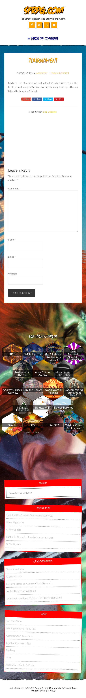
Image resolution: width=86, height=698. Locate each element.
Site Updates (50, 111)
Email (12, 256)
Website (12, 273)
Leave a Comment (60, 72)
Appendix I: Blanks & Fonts (20, 665)
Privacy (51, 690)
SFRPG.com (43, 11)
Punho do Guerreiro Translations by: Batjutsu (30, 537)
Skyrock (10, 569)
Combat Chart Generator (39, 583)
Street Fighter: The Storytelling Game (42, 597)
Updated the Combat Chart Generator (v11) (29, 515)
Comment (14, 188)
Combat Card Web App (18, 643)
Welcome (17, 576)
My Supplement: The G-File (21, 628)
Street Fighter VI (15, 522)
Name (12, 239)
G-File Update (13, 529)
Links (21, 568)
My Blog (10, 650)
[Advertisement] (43, 135)
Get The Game (14, 621)
